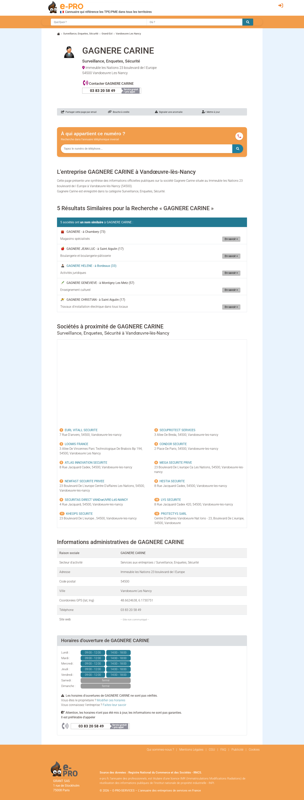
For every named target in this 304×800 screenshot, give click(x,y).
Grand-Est (107, 33)
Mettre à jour (211, 112)
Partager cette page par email (79, 112)
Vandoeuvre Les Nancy (128, 33)
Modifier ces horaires (111, 700)
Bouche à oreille (118, 112)
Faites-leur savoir (114, 705)
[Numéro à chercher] (146, 148)
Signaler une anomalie (168, 112)
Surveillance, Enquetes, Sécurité (80, 33)
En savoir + (231, 239)
